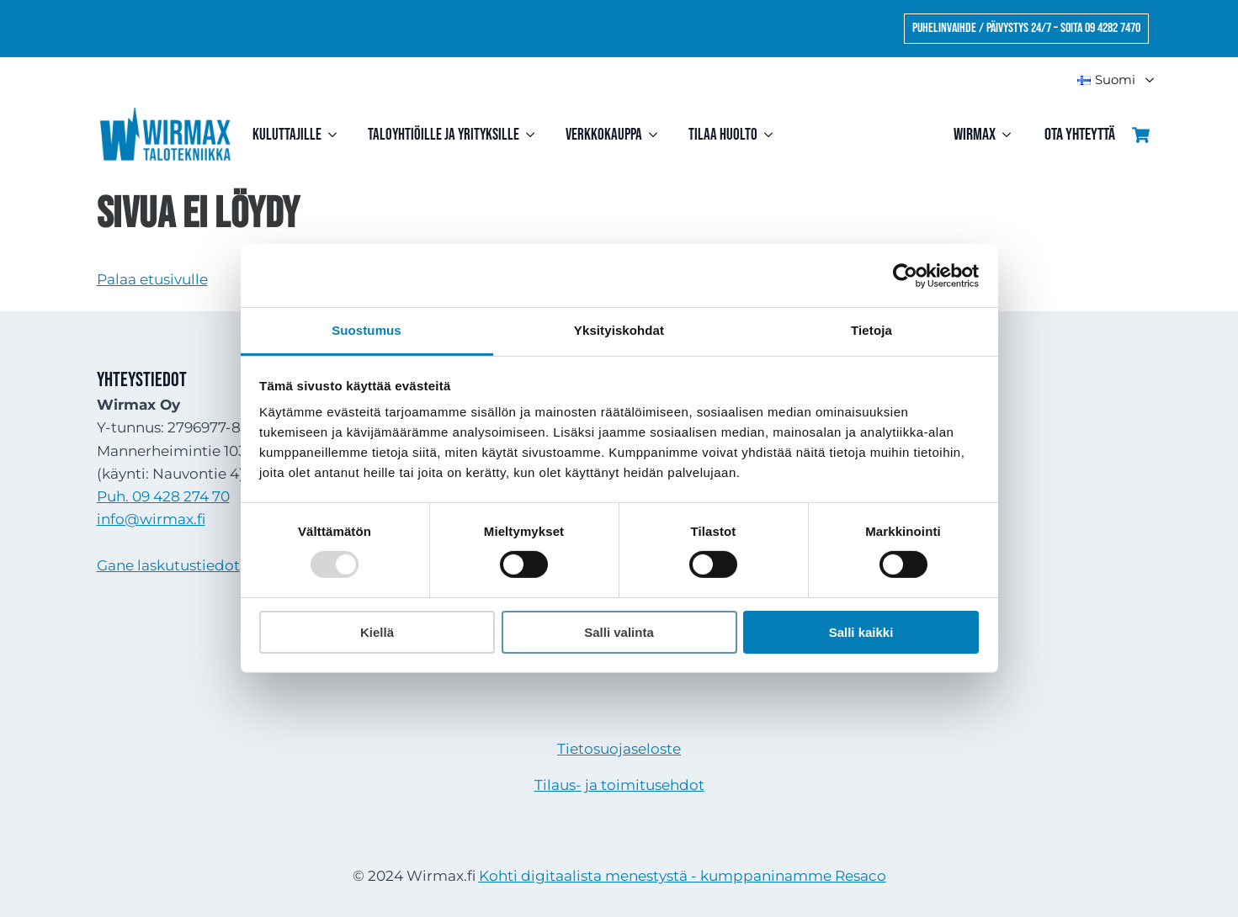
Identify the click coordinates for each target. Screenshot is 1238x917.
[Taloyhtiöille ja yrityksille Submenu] (534, 135)
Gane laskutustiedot (168, 565)
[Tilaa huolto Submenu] (772, 135)
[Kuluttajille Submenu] (336, 135)
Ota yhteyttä (1079, 135)
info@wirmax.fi (151, 519)
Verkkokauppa (604, 135)
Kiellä (377, 632)
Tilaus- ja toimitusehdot (619, 785)
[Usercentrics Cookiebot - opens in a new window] (905, 275)
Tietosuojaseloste (619, 748)
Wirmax (975, 135)
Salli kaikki (861, 632)
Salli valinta (619, 632)
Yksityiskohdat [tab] (619, 330)
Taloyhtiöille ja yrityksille (443, 135)
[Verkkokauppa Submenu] (657, 135)
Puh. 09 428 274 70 (163, 496)
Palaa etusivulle (152, 279)
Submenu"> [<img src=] (1142, 80)
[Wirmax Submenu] (1012, 134)
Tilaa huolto (722, 135)
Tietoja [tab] (871, 330)
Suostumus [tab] (366, 330)
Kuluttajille (286, 135)
